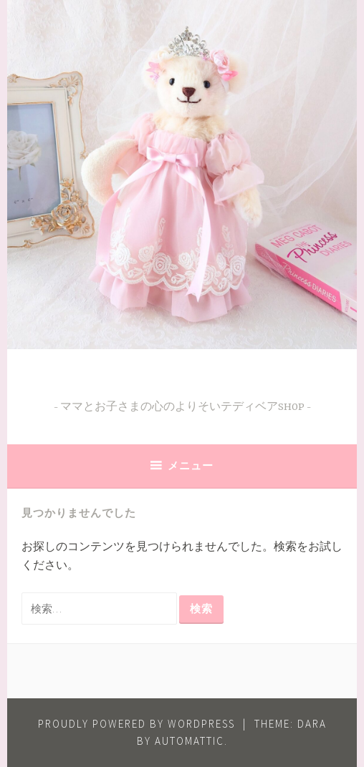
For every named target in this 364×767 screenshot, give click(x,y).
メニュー (191, 465)
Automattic (189, 741)
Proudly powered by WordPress (136, 724)
